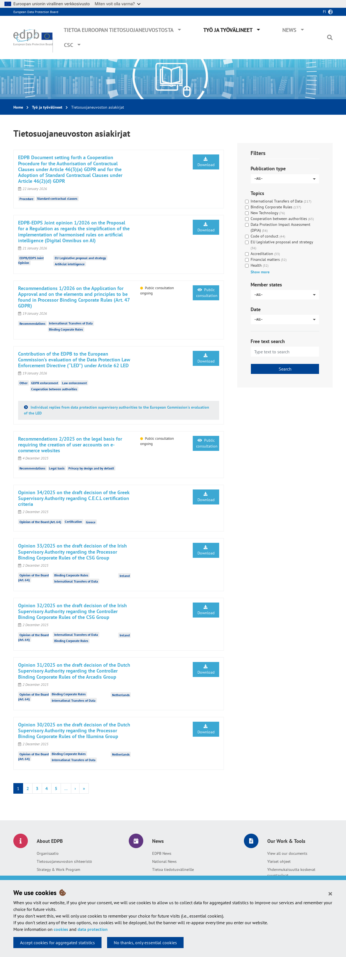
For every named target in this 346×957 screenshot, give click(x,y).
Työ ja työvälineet (228, 30)
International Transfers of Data (71, 323)
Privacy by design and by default (91, 468)
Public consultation (207, 292)
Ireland (125, 576)
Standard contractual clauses (57, 198)
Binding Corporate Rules (66, 329)
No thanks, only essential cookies (145, 942)
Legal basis (57, 468)
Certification (73, 521)
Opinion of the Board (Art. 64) (40, 521)
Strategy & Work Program (58, 869)
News (289, 30)
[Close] (330, 893)
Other (23, 383)
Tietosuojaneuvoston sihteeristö (64, 861)
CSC (68, 45)
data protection (93, 929)
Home (18, 107)
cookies (61, 929)
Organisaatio (48, 853)
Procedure (26, 198)
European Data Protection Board (35, 12)
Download (206, 162)
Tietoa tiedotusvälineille (173, 869)
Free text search (268, 341)
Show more (260, 271)
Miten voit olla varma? (117, 3)
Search (285, 369)
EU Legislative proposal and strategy (80, 258)
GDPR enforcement (44, 383)
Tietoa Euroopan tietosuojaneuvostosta (119, 30)
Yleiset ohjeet (279, 861)
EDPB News (161, 853)
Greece (90, 522)
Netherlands (121, 695)
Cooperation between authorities (54, 389)
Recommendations (32, 323)
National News (164, 861)
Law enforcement (74, 383)
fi (324, 11)
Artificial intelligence (70, 264)
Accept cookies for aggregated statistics (57, 942)
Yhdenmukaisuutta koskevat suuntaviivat (291, 872)
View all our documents (287, 853)
